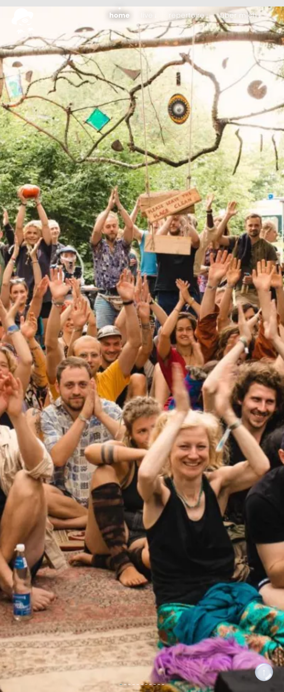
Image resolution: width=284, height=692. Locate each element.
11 (163, 685)
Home (119, 15)
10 (159, 685)
